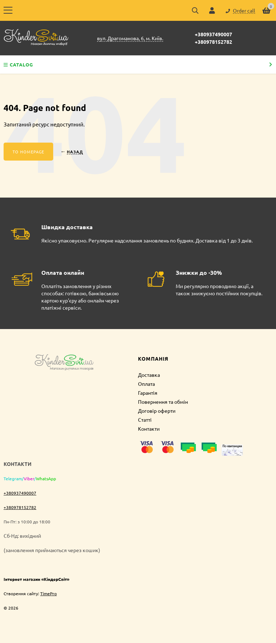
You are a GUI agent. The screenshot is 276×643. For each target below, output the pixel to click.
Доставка (149, 374)
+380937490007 (213, 34)
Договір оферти (156, 410)
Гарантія (147, 392)
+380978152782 (213, 41)
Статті (145, 419)
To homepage (28, 151)
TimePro (48, 593)
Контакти (149, 428)
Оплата (146, 383)
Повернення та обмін (163, 401)
